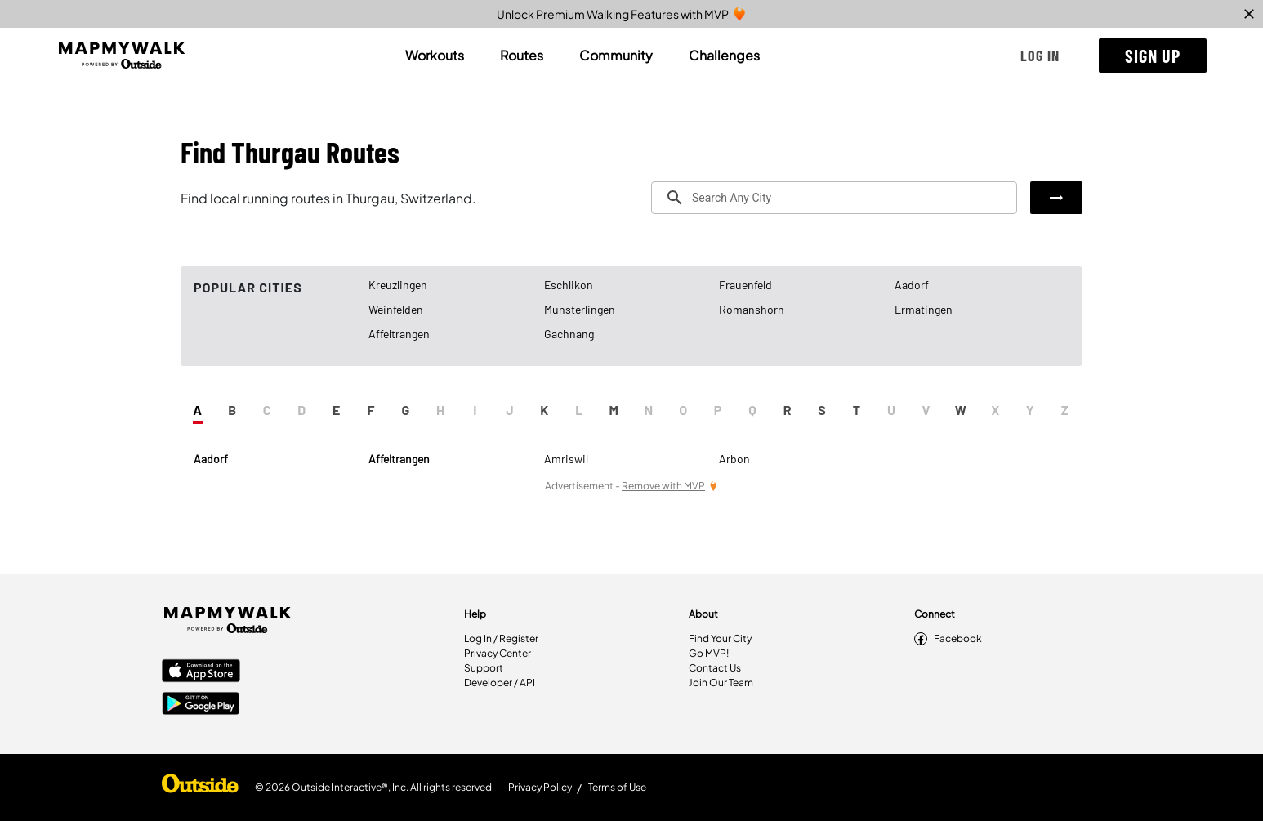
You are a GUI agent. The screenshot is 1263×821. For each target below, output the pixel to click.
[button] (1040, 55)
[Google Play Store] (201, 705)
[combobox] (834, 197)
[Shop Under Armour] (200, 787)
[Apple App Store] (201, 672)
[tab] (434, 55)
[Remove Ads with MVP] (670, 486)
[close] (1249, 14)
